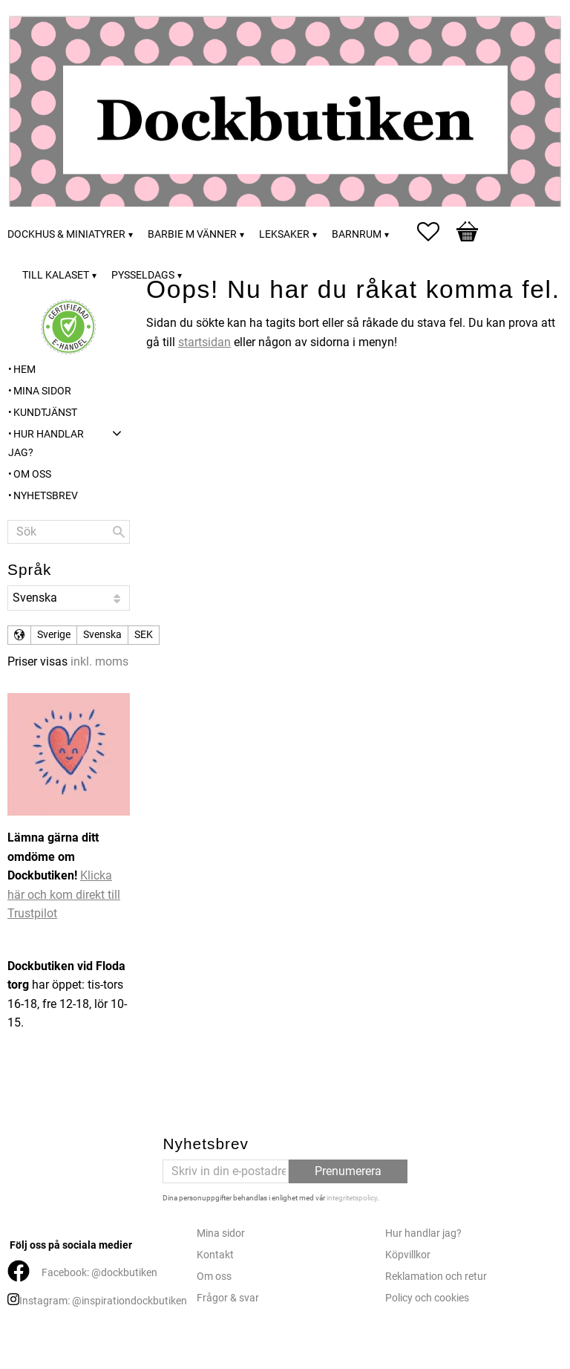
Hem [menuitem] (24, 369)
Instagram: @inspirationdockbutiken (103, 1301)
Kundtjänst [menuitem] (45, 412)
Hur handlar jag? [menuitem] (46, 444)
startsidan (204, 342)
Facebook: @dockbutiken (99, 1272)
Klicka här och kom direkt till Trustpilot (63, 894)
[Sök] (119, 532)
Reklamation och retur (436, 1276)
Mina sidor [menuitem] (42, 391)
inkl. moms (99, 661)
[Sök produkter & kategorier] (68, 532)
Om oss (214, 1276)
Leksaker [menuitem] (284, 234)
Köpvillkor (407, 1255)
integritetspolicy (352, 1198)
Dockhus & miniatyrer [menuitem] (66, 234)
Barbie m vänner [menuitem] (192, 234)
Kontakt (215, 1255)
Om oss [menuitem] (32, 474)
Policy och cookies (427, 1298)
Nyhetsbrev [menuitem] (45, 496)
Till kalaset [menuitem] (55, 275)
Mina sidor (221, 1233)
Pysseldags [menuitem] (142, 275)
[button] (435, 232)
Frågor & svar (228, 1298)
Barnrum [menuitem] (356, 234)
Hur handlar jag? (423, 1233)
